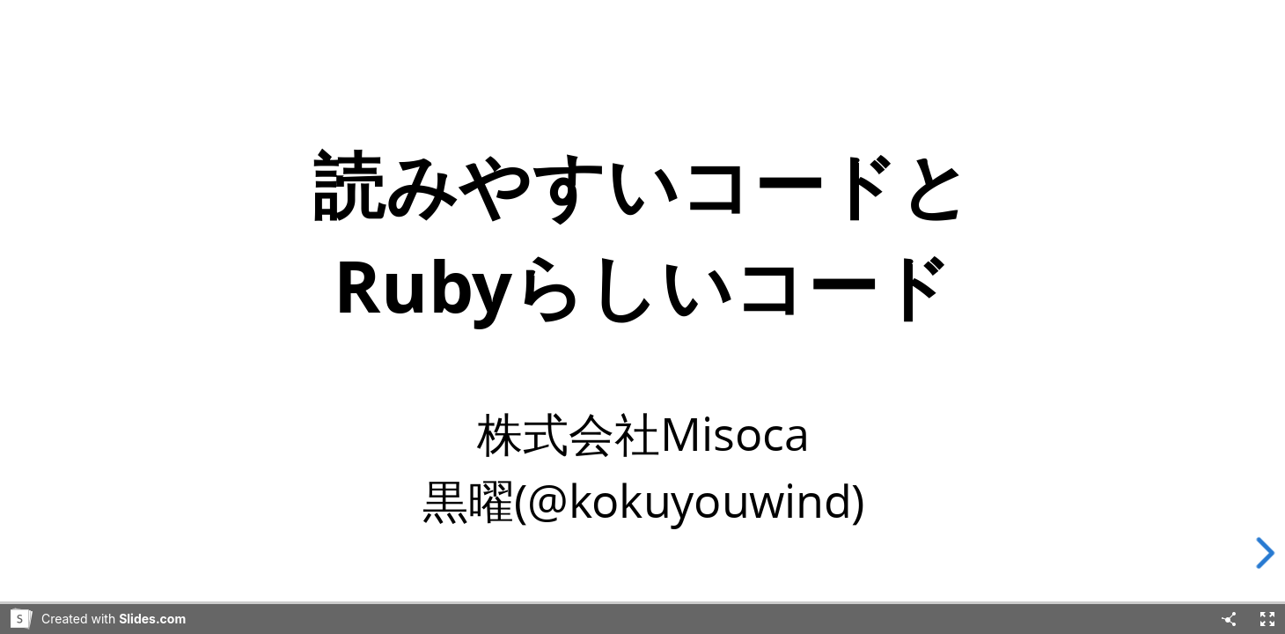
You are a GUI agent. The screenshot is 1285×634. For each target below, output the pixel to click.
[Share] (1228, 619)
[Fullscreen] (1267, 619)
